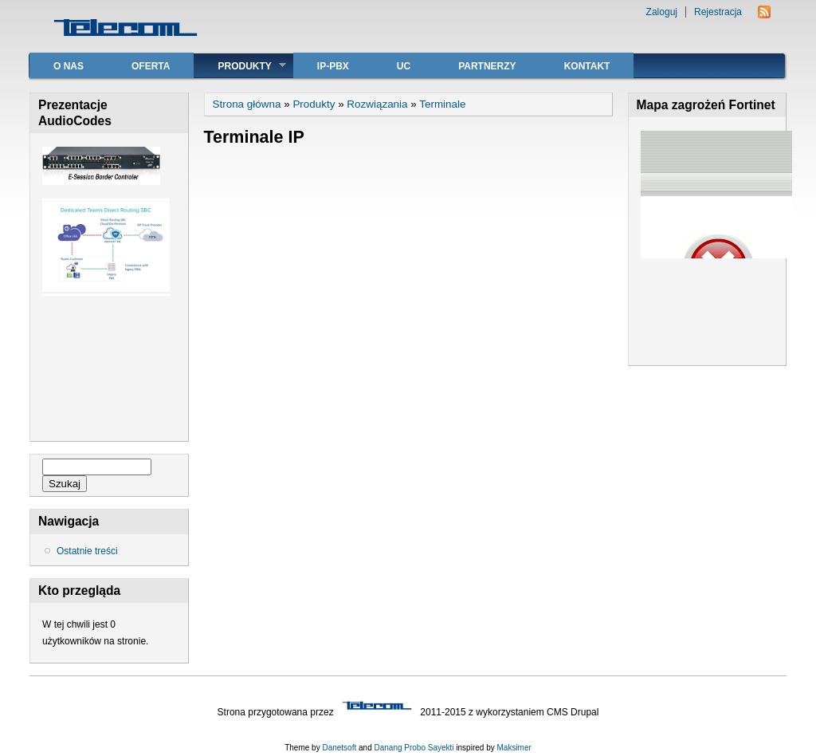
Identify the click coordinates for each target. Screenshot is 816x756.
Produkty (239, 66)
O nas (68, 66)
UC (403, 66)
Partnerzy (487, 66)
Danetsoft (339, 747)
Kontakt (587, 66)
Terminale (442, 104)
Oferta (150, 66)
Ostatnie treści (87, 551)
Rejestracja (718, 12)
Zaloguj (661, 12)
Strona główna (247, 104)
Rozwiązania (377, 104)
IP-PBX (333, 66)
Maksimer (513, 747)
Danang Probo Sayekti (413, 747)
